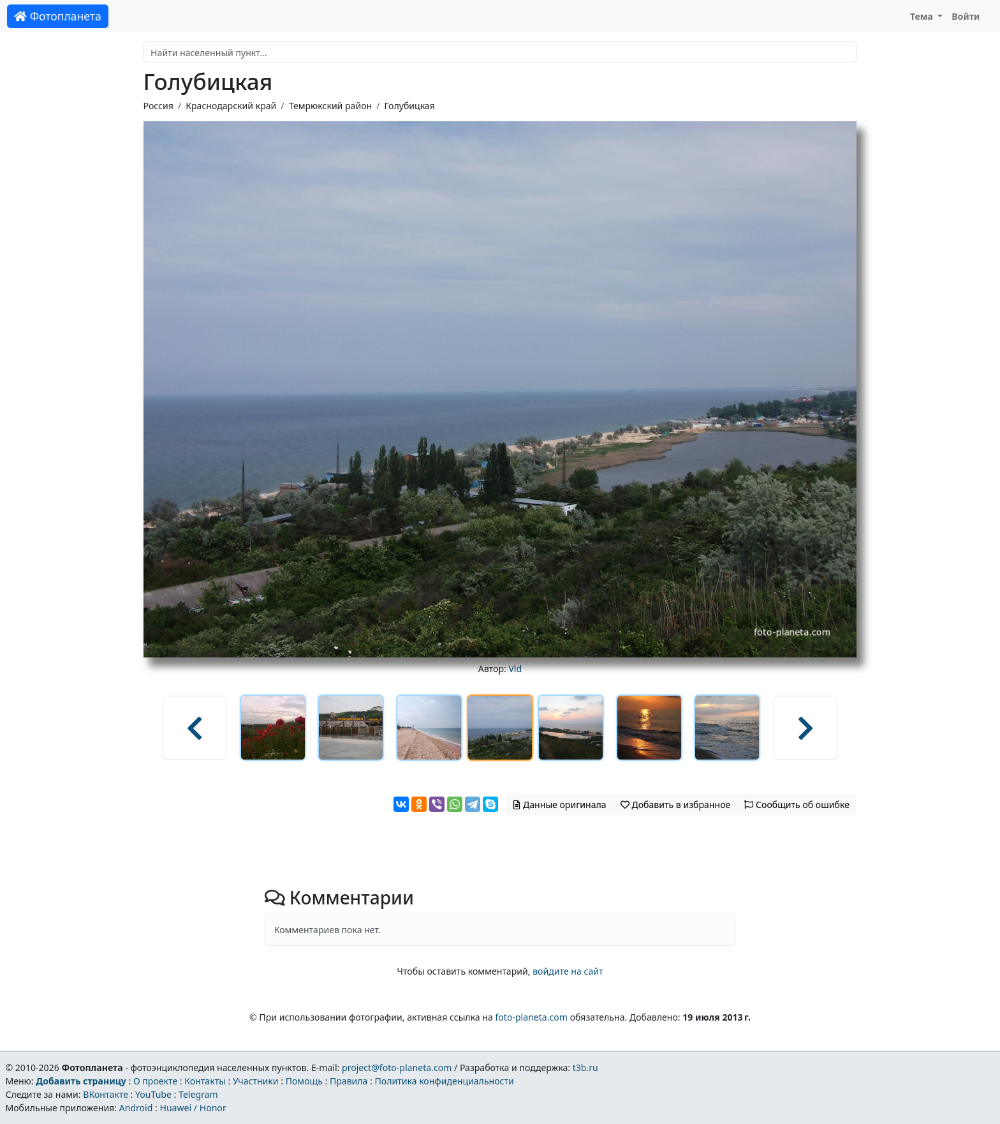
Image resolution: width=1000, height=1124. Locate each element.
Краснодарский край (231, 106)
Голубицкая (409, 106)
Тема (923, 16)
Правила (348, 1081)
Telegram (198, 1094)
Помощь (304, 1081)
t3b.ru (585, 1067)
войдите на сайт (568, 971)
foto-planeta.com (531, 1017)
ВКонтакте (105, 1094)
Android (136, 1108)
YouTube (153, 1094)
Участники (256, 1081)
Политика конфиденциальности (444, 1081)
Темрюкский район (330, 106)
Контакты (205, 1081)
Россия (158, 106)
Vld (515, 669)
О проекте (155, 1081)
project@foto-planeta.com (397, 1067)
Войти (966, 16)
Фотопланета (57, 16)
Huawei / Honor (192, 1108)
